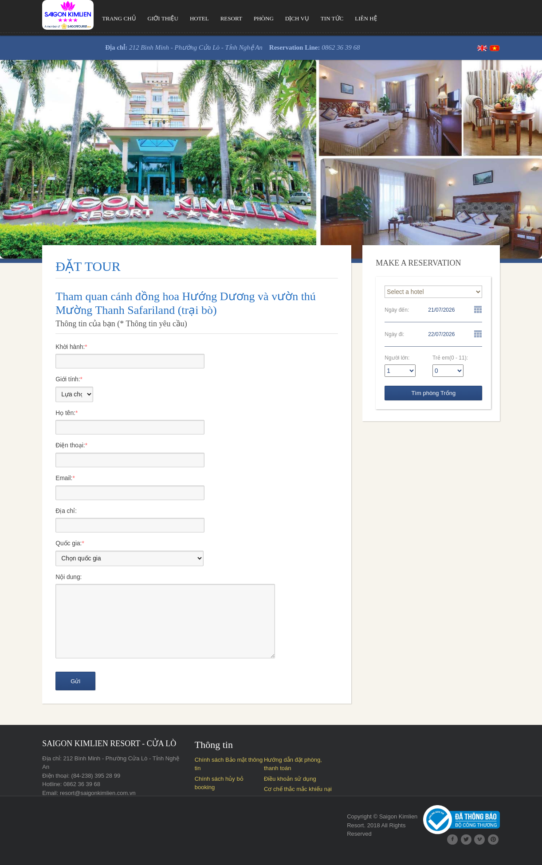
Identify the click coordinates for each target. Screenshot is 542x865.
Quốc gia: (46, 547)
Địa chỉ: (42, 514)
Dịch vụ (275, 18)
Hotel (176, 18)
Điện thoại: (47, 447)
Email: (41, 481)
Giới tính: (45, 380)
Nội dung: (44, 581)
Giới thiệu (139, 18)
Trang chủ (95, 18)
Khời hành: (47, 347)
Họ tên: (42, 414)
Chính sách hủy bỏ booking (222, 787)
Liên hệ (345, 18)
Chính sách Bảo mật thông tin (225, 768)
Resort (209, 18)
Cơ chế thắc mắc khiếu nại (221, 798)
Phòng (242, 18)
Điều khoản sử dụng (289, 787)
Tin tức (310, 18)
